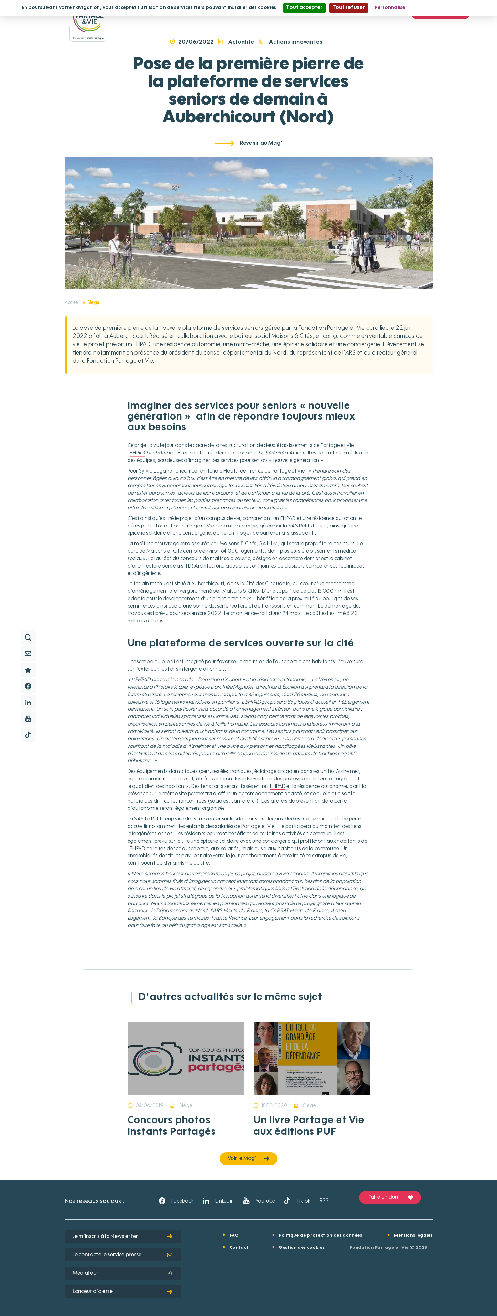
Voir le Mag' (248, 1158)
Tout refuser (348, 7)
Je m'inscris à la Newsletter (123, 1236)
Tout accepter (304, 7)
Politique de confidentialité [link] (445, 7)
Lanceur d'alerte (123, 1291)
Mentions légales (413, 1235)
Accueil (72, 302)
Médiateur (123, 1273)
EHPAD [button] (137, 453)
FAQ (234, 1235)
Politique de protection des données (320, 1235)
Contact (239, 1248)
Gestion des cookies (302, 1248)
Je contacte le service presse (123, 1255)
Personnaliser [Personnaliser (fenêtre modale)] (391, 7)
